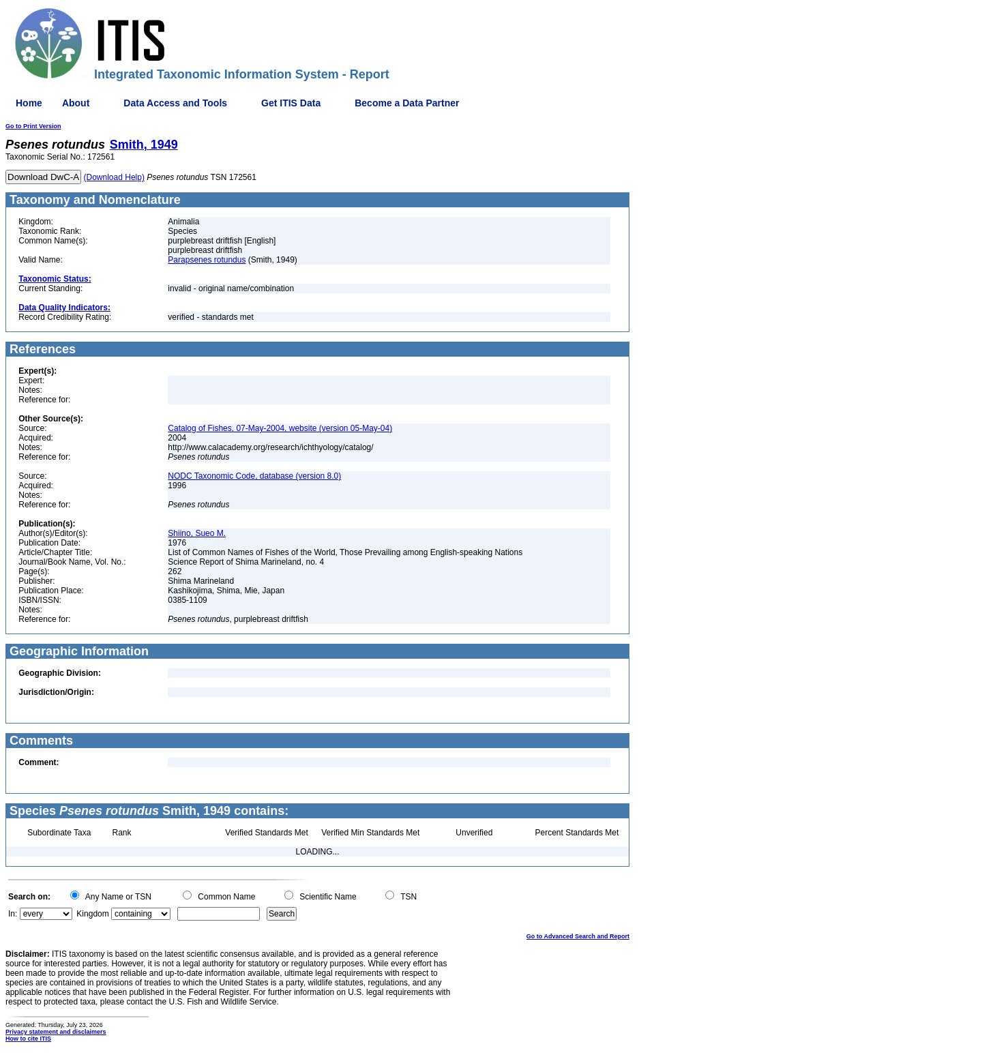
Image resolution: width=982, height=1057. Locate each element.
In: (12, 914)
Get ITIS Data (291, 103)
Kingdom (92, 914)
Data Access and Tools (175, 103)
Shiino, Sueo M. (197, 533)
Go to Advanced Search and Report (577, 936)
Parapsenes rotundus (207, 260)
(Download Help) (114, 177)
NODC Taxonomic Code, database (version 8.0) (254, 476)
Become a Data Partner (407, 103)
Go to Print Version (33, 126)
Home (29, 103)
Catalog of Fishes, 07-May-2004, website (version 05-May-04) (280, 428)
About (75, 103)
